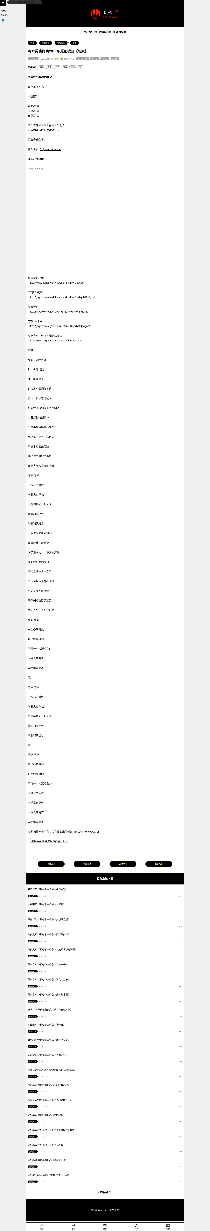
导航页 (4, 15)
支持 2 (94, 59)
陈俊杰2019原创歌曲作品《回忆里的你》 (106, 939)
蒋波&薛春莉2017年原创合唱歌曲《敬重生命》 (106, 1074)
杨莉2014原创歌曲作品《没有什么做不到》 (106, 1014)
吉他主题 (45, 43)
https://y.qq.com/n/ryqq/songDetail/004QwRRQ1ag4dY (60, 326)
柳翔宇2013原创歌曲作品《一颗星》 (106, 909)
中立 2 (105, 59)
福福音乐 (61, 43)
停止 (81, 67)
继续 (73, 67)
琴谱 (136, 1227)
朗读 (42, 67)
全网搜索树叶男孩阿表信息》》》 (48, 841)
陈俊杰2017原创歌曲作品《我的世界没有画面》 (106, 954)
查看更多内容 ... (105, 1192)
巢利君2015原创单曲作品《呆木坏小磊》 (106, 999)
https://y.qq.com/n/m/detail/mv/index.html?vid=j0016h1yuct (62, 297)
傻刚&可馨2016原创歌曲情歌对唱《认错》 (106, 1179)
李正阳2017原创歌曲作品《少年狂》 (106, 1029)
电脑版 (4, 10)
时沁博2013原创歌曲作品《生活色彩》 (106, 894)
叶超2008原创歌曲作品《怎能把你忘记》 (106, 1089)
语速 (49, 67)
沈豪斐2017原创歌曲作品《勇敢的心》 (106, 1059)
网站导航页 (105, 31)
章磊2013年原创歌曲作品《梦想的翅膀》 (106, 924)
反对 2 (114, 59)
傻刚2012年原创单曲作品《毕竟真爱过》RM (106, 1134)
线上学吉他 (90, 31)
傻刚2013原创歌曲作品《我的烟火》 (106, 1119)
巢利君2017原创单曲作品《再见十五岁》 (106, 984)
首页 (32, 43)
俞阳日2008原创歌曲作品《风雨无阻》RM (106, 1104)
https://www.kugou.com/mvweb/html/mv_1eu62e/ (56, 282)
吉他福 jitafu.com (99, 1210)
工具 (73, 1227)
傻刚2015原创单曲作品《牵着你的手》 (106, 1164)
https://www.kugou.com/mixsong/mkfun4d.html (55, 340)
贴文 (105, 1227)
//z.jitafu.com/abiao (50, 149)
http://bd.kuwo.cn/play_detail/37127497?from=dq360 (58, 311)
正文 (74, 43)
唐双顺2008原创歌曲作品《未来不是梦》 (106, 1044)
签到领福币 (119, 31)
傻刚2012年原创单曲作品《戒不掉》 (106, 1149)
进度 (57, 67)
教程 (168, 1227)
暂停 (65, 67)
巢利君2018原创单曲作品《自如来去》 (106, 969)
